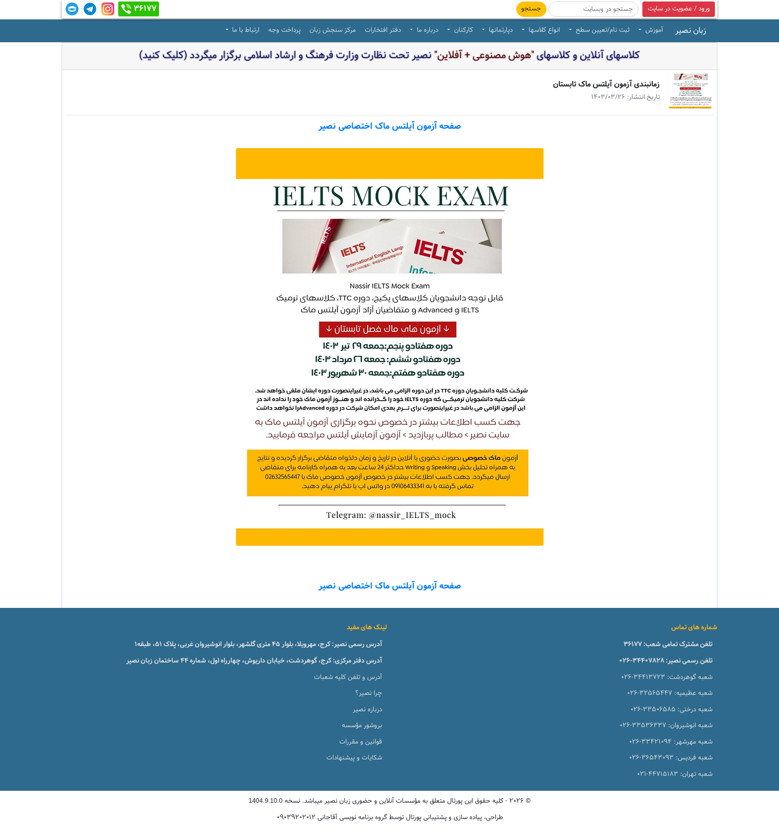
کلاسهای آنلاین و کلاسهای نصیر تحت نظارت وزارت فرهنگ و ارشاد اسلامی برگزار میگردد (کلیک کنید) (389, 56)
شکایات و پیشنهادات (354, 758)
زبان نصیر (690, 31)
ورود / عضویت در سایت (679, 8)
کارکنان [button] (462, 30)
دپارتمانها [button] (500, 30)
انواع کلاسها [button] (543, 30)
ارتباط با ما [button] (244, 30)
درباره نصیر (367, 709)
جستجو (531, 8)
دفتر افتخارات (383, 30)
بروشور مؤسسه (362, 725)
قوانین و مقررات (360, 742)
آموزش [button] (653, 30)
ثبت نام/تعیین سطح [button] (601, 30)
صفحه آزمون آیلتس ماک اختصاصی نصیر (389, 126)
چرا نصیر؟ (368, 693)
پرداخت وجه (284, 30)
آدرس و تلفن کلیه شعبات (348, 677)
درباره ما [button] (426, 30)
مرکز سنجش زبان (333, 30)
